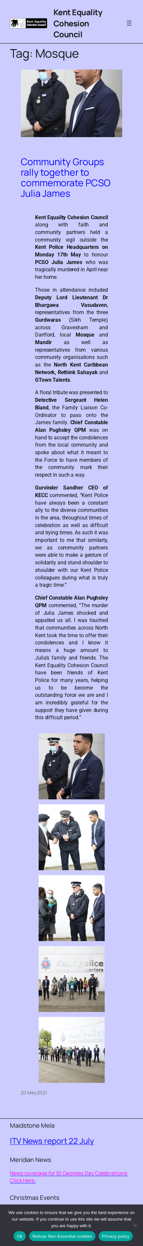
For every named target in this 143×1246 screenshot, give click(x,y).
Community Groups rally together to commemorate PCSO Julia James (66, 178)
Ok (19, 1236)
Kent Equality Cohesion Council (78, 23)
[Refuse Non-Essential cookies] (134, 1225)
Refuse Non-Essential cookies (62, 1236)
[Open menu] (129, 23)
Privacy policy (115, 1236)
